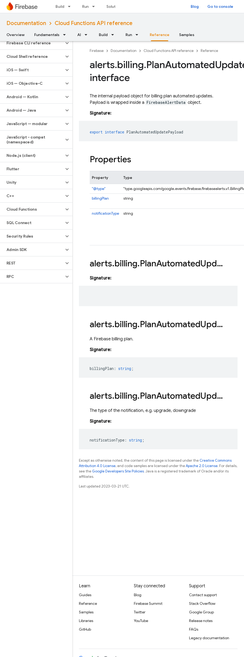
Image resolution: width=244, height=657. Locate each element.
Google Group (201, 612)
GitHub (85, 629)
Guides (85, 594)
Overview (15, 34)
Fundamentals (47, 34)
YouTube (141, 620)
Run (85, 6)
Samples (186, 34)
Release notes (200, 620)
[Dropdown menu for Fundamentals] (66, 34)
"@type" (99, 188)
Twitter (139, 612)
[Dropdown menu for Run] (95, 6)
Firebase (97, 50)
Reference (209, 50)
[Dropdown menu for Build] (70, 6)
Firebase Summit (148, 603)
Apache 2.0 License (202, 466)
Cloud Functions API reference (94, 23)
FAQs (193, 629)
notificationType (105, 213)
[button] (32, 43)
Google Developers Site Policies (118, 471)
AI (79, 34)
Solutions (114, 6)
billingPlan (100, 198)
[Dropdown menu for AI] (87, 34)
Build (59, 6)
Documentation (26, 23)
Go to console (220, 6)
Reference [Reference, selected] (159, 34)
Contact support (203, 594)
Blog (195, 6)
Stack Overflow (202, 603)
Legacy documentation (209, 637)
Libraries (86, 620)
